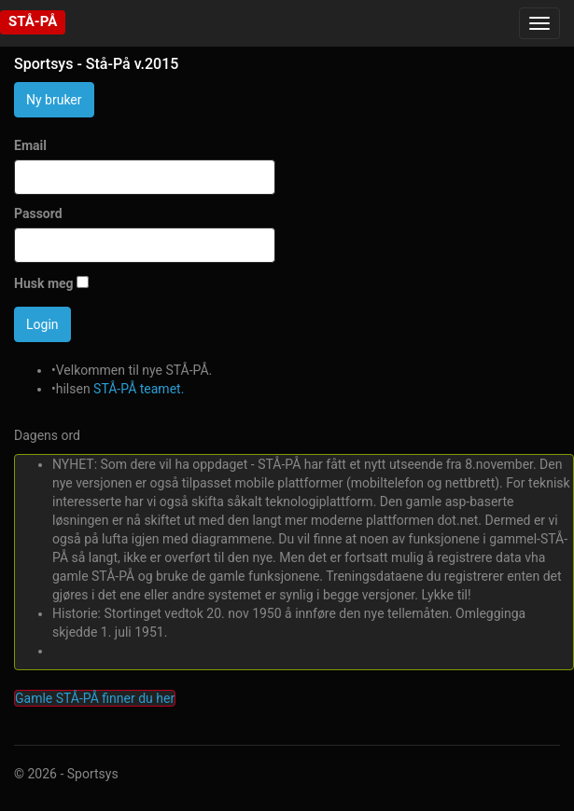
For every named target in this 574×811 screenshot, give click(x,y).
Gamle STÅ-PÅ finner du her (95, 698)
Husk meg (44, 283)
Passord (38, 213)
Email (30, 145)
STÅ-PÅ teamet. (138, 388)
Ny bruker (54, 99)
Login (42, 324)
